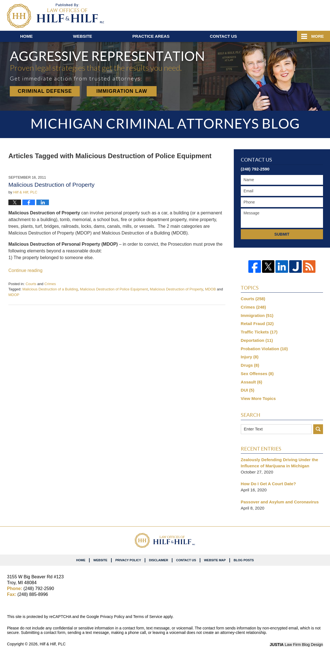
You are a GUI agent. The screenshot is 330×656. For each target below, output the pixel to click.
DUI (247, 390)
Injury (249, 356)
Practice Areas (150, 36)
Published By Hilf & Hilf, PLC (290, 14)
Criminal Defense (45, 91)
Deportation (257, 340)
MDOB (210, 289)
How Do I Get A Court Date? (268, 483)
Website (82, 36)
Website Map (215, 560)
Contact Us (186, 560)
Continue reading (25, 270)
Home (26, 36)
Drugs (250, 365)
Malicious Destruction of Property (51, 184)
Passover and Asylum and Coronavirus (280, 501)
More (317, 36)
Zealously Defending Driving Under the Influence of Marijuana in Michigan (279, 462)
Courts (30, 284)
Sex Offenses (257, 373)
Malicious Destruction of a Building (50, 289)
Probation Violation (264, 348)
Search (318, 429)
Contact (223, 36)
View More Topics (258, 398)
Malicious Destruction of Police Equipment (114, 289)
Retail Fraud (257, 323)
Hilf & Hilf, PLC (53, 644)
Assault (251, 382)
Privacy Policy (128, 560)
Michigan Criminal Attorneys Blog (55, 16)
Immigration (257, 315)
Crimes (50, 284)
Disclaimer (158, 560)
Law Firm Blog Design (296, 644)
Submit (281, 234)
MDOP (13, 295)
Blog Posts (244, 560)
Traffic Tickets (259, 332)
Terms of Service (147, 616)
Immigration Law (121, 91)
